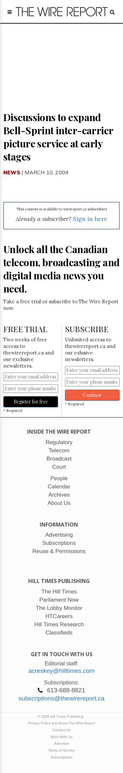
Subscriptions (61, 757)
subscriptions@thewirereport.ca (61, 698)
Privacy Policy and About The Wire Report (61, 723)
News (11, 172)
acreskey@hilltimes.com (62, 670)
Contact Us (61, 730)
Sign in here (90, 219)
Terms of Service (61, 750)
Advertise (61, 743)
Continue (92, 395)
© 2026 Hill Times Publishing (61, 717)
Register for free (31, 401)
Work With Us (61, 737)
